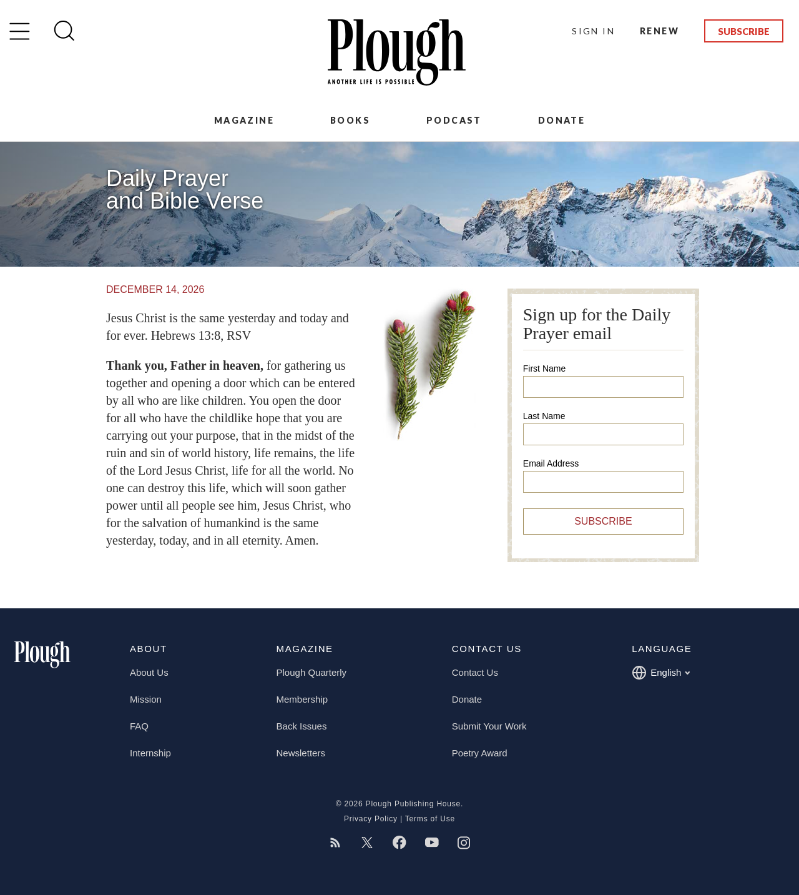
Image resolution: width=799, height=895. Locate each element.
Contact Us (475, 672)
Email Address (551, 463)
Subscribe (744, 31)
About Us (149, 672)
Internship (150, 753)
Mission (146, 699)
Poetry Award (479, 753)
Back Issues (302, 726)
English (661, 672)
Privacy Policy (371, 818)
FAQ (139, 726)
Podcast (454, 120)
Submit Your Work (489, 726)
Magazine (244, 120)
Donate (561, 120)
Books (350, 120)
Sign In (593, 31)
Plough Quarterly (312, 672)
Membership (302, 699)
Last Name (544, 416)
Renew (659, 31)
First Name (544, 368)
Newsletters (301, 753)
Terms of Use (430, 818)
